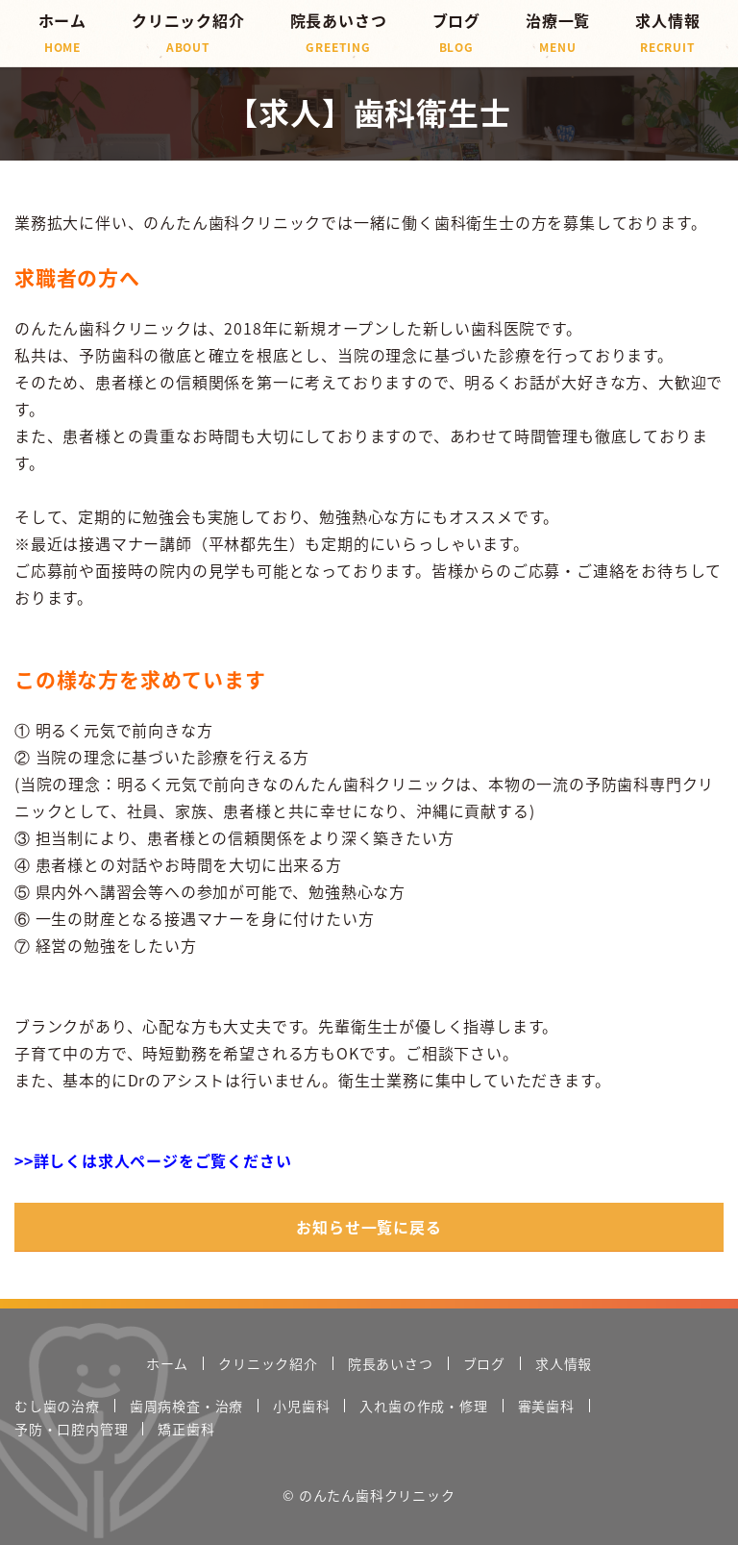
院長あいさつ (338, 32)
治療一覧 (558, 32)
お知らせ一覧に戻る (368, 1226)
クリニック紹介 (188, 32)
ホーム (62, 32)
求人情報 (667, 32)
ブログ (456, 32)
